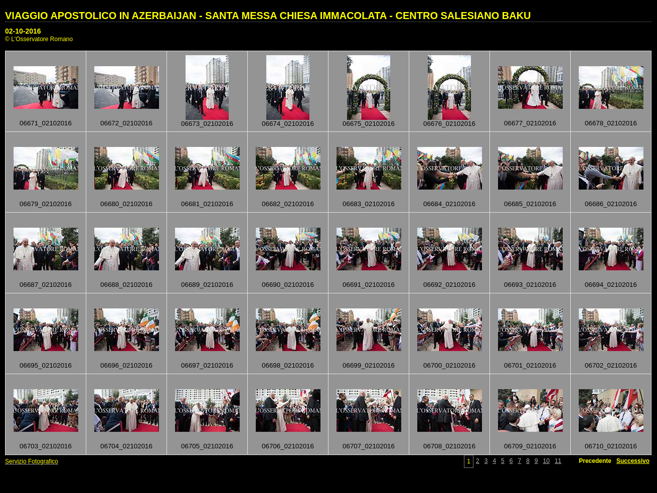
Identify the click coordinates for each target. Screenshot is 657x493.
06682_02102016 (288, 204)
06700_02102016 (449, 365)
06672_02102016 (126, 123)
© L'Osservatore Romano (39, 39)
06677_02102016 (530, 123)
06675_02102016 (369, 123)
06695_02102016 (46, 365)
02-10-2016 (23, 31)
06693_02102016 (530, 284)
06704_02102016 (126, 446)
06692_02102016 (449, 284)
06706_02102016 (288, 446)
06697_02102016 (207, 365)
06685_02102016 (530, 204)
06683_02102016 (369, 204)
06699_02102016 (369, 365)
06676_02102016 (449, 123)
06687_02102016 (46, 284)
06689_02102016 (207, 284)
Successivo (632, 460)
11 (558, 460)
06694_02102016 (611, 284)
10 (546, 460)
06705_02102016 (207, 446)
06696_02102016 (126, 365)
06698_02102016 (288, 365)
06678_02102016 (611, 123)
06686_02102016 (611, 204)
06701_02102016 (530, 365)
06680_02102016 (126, 204)
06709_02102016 (530, 446)
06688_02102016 (126, 284)
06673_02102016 (207, 123)
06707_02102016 (369, 446)
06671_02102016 (46, 123)
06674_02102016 (288, 123)
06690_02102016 (288, 284)
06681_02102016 (207, 204)
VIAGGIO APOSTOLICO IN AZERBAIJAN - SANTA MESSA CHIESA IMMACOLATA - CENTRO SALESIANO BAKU (268, 15)
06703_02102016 (46, 446)
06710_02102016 (611, 446)
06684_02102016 (449, 204)
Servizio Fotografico (31, 461)
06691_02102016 (369, 284)
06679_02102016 (46, 204)
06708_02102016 (449, 446)
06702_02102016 (611, 365)
